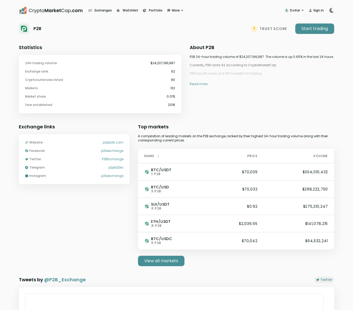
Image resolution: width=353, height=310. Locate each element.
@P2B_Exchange (65, 279)
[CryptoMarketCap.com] (53, 10)
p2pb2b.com (113, 142)
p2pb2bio (115, 167)
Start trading (315, 29)
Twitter (324, 279)
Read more (198, 84)
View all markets (161, 261)
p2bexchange (112, 151)
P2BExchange (112, 159)
